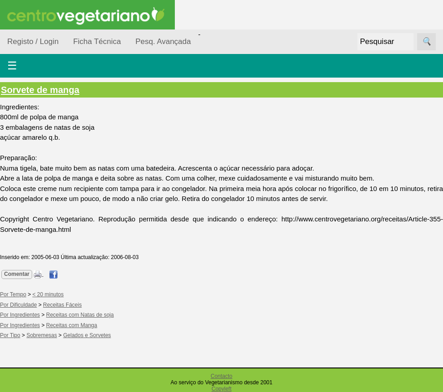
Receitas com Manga (71, 325)
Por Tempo (13, 294)
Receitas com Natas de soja (80, 315)
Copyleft (221, 389)
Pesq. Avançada (163, 41)
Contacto (221, 376)
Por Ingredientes (20, 315)
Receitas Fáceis (62, 305)
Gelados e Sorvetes (87, 335)
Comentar (16, 274)
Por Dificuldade (18, 305)
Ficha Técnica (97, 41)
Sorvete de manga (40, 90)
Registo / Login (32, 41)
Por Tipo (10, 335)
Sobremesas (41, 335)
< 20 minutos (48, 294)
